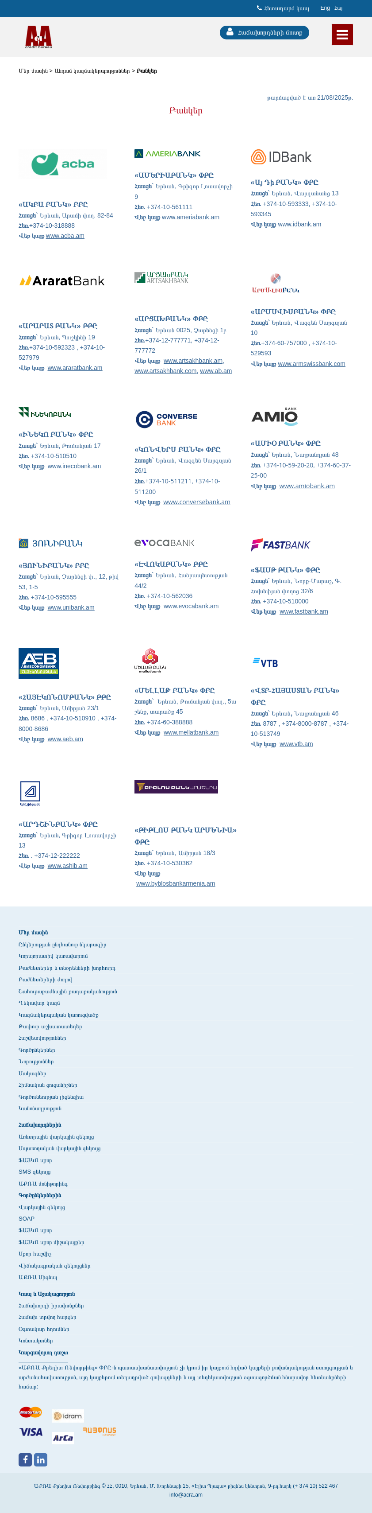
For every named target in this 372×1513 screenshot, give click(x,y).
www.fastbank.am (304, 611)
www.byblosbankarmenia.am (175, 883)
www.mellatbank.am (191, 732)
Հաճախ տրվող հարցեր (48, 1317)
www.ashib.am (68, 865)
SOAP (27, 1218)
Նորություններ (36, 1061)
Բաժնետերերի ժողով (45, 979)
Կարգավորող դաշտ (43, 1352)
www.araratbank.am (75, 367)
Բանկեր (147, 70)
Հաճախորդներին (40, 1124)
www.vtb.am (296, 743)
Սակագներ (32, 1073)
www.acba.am (65, 235)
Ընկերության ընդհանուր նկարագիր (63, 944)
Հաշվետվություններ (42, 1038)
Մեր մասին (33, 70)
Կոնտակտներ (36, 1340)
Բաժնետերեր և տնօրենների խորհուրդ (67, 968)
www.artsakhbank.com (165, 370)
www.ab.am (216, 370)
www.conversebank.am (196, 502)
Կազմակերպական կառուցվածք (59, 1014)
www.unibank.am (71, 607)
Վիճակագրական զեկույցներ (55, 1265)
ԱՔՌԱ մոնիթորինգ (43, 1183)
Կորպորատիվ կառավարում (53, 956)
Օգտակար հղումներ (44, 1329)
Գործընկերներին (40, 1195)
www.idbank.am (299, 224)
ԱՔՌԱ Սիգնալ (38, 1277)
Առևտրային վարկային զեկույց (56, 1136)
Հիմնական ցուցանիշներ (48, 1084)
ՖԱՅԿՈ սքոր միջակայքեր (51, 1242)
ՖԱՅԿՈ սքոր (35, 1160)
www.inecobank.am (74, 466)
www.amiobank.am (307, 486)
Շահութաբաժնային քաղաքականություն (68, 991)
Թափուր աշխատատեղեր (50, 1026)
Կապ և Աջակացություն (47, 1294)
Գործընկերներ (37, 1049)
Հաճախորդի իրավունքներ (51, 1305)
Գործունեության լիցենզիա (51, 1096)
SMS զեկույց (34, 1171)
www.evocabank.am (191, 606)
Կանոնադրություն (40, 1108)
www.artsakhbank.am (193, 360)
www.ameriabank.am (190, 217)
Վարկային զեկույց (42, 1207)
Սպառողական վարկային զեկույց (59, 1148)
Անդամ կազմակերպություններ (92, 70)
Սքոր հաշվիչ (35, 1253)
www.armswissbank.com (311, 363)
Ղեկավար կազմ (39, 1003)
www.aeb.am (65, 739)
